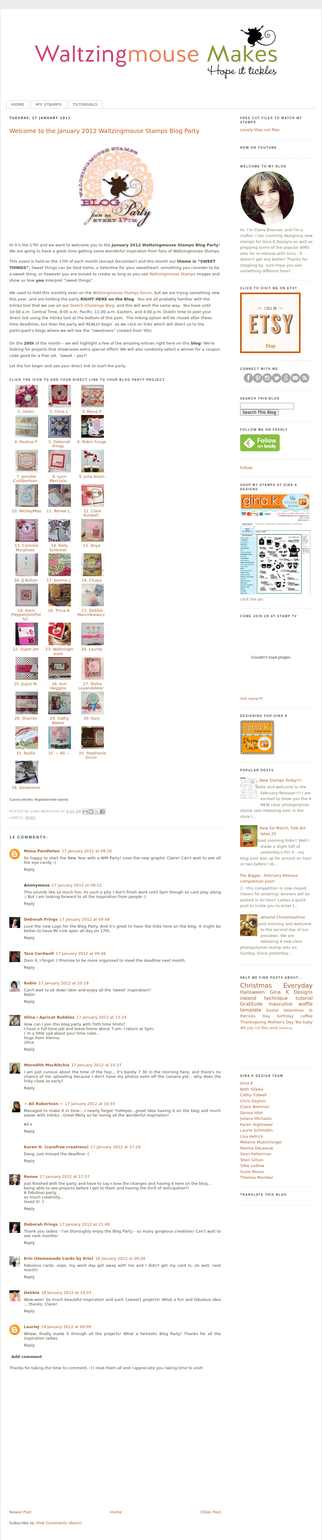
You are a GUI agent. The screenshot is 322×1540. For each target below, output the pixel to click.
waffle (305, 1004)
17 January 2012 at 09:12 (76, 885)
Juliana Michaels (256, 1118)
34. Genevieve (25, 787)
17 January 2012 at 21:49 (85, 1224)
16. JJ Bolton (26, 580)
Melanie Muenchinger (261, 1142)
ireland (248, 998)
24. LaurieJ (91, 649)
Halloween (252, 992)
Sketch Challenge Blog (92, 305)
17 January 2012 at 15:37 (96, 1065)
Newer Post (20, 1512)
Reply (29, 869)
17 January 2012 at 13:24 (101, 1017)
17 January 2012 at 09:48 (85, 919)
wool (273, 1028)
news (30, 817)
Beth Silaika (251, 1089)
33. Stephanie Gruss (91, 755)
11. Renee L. (58, 511)
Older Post (211, 1512)
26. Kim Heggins (58, 686)
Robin (30, 983)
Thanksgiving (253, 1022)
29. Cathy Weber (59, 720)
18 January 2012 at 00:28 (120, 1258)
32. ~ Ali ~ (59, 753)
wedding (285, 1028)
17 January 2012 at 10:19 (63, 983)
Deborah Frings (41, 919)
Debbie (32, 1292)
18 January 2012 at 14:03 (66, 1292)
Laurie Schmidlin (256, 1130)
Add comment (26, 1356)
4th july (246, 1028)
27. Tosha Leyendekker (92, 686)
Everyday (298, 985)
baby (308, 1022)
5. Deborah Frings (58, 443)
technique (276, 998)
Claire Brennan (254, 1106)
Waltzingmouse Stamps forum (122, 292)
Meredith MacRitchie (46, 1065)
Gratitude (251, 1004)
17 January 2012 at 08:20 (87, 851)
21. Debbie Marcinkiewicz (91, 612)
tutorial (304, 998)
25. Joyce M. (26, 684)
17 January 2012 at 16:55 (90, 1103)
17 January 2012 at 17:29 (115, 1147)
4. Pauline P (26, 441)
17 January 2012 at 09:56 (81, 953)
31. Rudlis (26, 753)
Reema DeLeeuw (256, 1148)
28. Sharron (26, 718)
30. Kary (91, 718)
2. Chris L (58, 411)
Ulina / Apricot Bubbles (49, 1017)
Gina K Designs (291, 992)
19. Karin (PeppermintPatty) (26, 614)
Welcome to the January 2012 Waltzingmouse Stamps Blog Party (104, 131)
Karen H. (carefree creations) (56, 1147)
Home (17, 104)
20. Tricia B (59, 610)
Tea (298, 1022)
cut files (262, 1028)
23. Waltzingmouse (58, 651)
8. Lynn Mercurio (59, 478)
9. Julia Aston (92, 476)
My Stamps (49, 104)
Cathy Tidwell (253, 1095)
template (250, 1010)
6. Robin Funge (92, 441)
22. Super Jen (25, 649)
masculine (280, 1004)
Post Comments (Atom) (59, 1523)
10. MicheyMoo (26, 513)
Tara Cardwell (39, 953)
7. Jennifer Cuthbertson (25, 478)
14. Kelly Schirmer (58, 547)
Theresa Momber (256, 1177)
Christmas (256, 985)
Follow (246, 467)
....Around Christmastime (280, 917)
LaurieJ (31, 1326)
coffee (307, 1016)
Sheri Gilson (252, 1160)
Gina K (246, 1083)
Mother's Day (281, 1022)
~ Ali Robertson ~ (43, 1103)
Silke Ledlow (252, 1165)
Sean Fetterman (256, 1154)
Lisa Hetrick (251, 1136)
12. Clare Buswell (91, 513)
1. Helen (25, 411)
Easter (272, 1010)
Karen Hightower (256, 1124)
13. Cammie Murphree (25, 547)
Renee (31, 1176)
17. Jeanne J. (58, 580)
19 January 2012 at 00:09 (66, 1326)
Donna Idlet (251, 1112)
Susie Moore (252, 1171)
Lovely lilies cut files (260, 130)
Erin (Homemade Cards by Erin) (58, 1258)
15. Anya (92, 545)
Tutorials (85, 104)
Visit (251, 699)
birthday (285, 1016)
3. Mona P (91, 411)
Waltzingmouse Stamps (172, 274)
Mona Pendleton (42, 851)
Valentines (294, 1010)
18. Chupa (91, 580)
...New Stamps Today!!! (278, 780)
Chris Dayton (253, 1101)
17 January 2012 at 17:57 (65, 1176)
